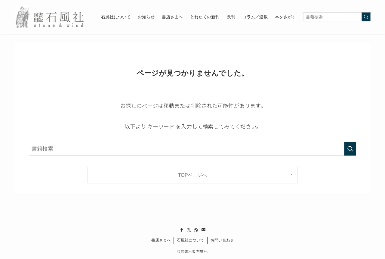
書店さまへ (161, 240)
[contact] (203, 229)
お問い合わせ (222, 240)
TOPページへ (192, 175)
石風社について (190, 240)
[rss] (196, 229)
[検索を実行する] (366, 16)
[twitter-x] (189, 229)
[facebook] (181, 229)
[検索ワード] (337, 16)
